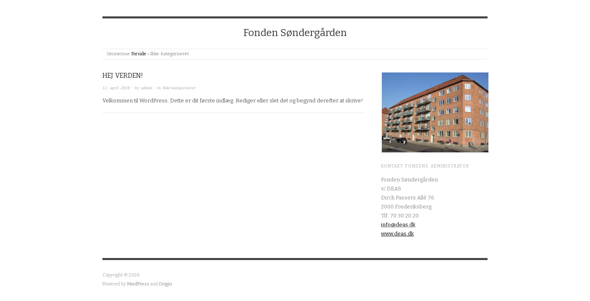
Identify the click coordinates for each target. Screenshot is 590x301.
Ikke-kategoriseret (179, 87)
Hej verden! (122, 75)
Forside (139, 54)
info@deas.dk (398, 225)
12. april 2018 (116, 87)
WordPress (138, 284)
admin (146, 87)
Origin (165, 284)
